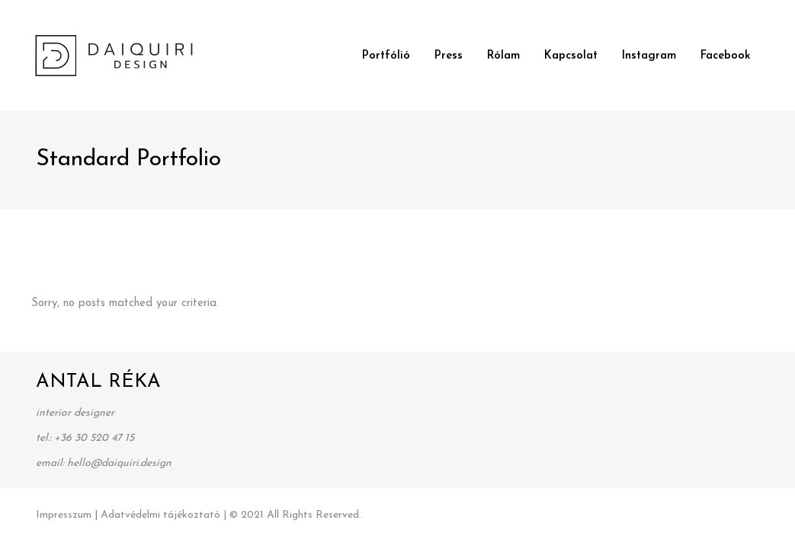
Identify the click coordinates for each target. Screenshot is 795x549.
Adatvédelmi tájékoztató (160, 515)
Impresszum (63, 515)
